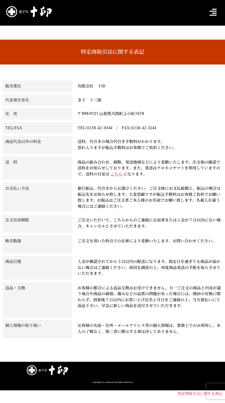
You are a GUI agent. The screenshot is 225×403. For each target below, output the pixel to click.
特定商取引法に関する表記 (200, 393)
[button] (213, 12)
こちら (116, 174)
